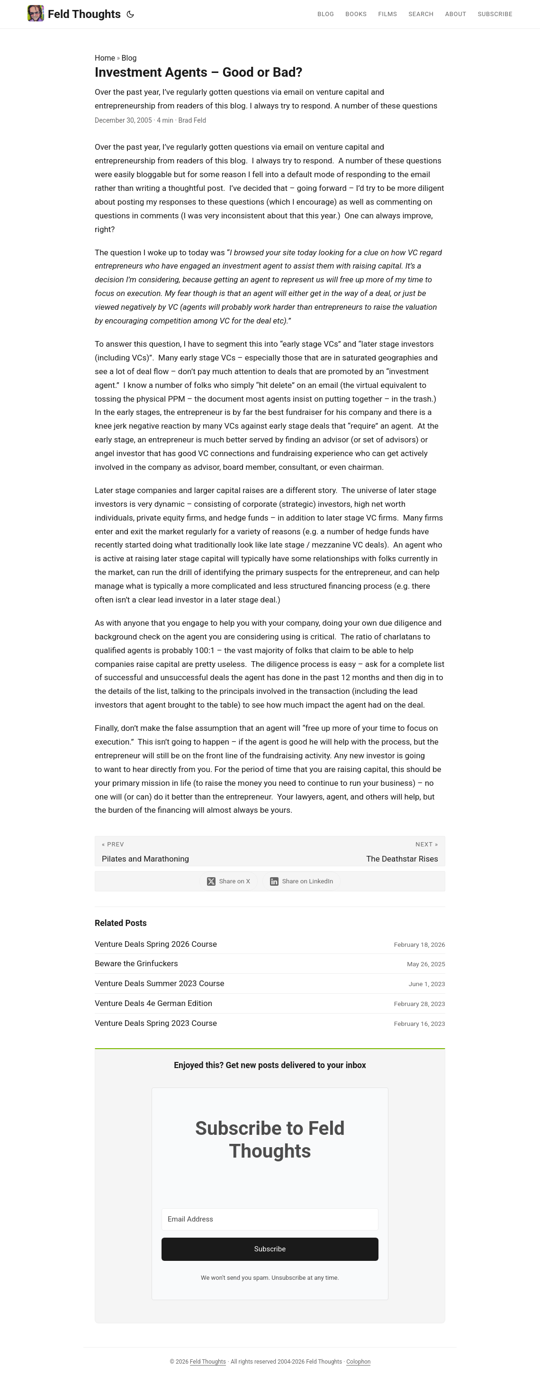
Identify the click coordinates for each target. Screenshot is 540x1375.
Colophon (358, 1361)
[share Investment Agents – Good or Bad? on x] (228, 881)
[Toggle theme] (130, 14)
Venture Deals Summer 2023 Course (160, 983)
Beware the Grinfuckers (136, 963)
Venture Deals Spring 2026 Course (156, 944)
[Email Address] (270, 1219)
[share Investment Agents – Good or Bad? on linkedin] (302, 881)
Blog (129, 58)
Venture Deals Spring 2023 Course (156, 1023)
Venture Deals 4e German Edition (153, 1003)
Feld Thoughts (74, 13)
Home (105, 58)
